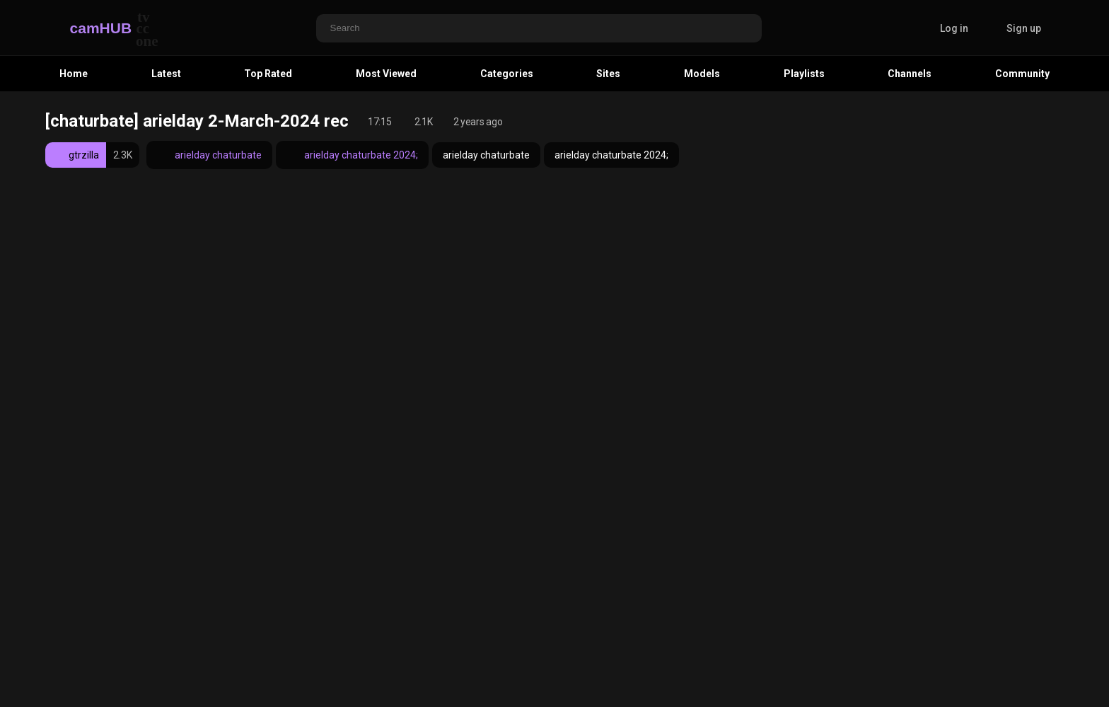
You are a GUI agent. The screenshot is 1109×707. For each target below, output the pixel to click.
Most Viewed (386, 73)
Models (702, 73)
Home (73, 73)
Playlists (804, 73)
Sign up (1023, 28)
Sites (608, 73)
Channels (909, 73)
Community (1022, 73)
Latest (166, 73)
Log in (954, 28)
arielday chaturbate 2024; (352, 155)
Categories (506, 73)
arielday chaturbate (209, 155)
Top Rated (268, 73)
